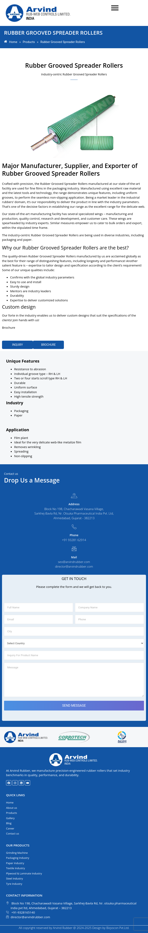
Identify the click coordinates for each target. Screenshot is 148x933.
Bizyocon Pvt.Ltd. (117, 928)
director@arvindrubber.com (74, 566)
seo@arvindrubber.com (74, 562)
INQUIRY (17, 344)
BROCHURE (48, 344)
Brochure (8, 327)
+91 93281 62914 (74, 540)
